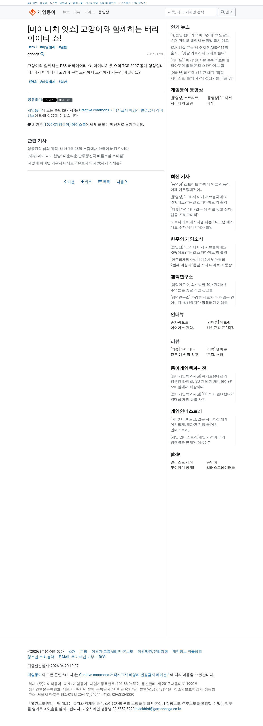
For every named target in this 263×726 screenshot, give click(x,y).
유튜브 (53, 3)
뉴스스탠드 (125, 3)
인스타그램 (91, 3)
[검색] (190, 12)
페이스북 (78, 3)
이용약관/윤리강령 (153, 651)
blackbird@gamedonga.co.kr (158, 709)
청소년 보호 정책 (41, 657)
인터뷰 (177, 314)
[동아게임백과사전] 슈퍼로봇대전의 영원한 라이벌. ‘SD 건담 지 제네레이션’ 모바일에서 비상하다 (201, 381)
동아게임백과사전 (188, 368)
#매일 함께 (47, 47)
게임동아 (35, 110)
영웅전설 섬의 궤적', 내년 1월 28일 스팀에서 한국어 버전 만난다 (78, 149)
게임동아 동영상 (187, 90)
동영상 (103, 12)
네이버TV (65, 3)
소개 (72, 651)
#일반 (63, 47)
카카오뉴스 (140, 3)
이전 (69, 182)
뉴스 (66, 12)
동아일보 (32, 3)
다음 (122, 182)
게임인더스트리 (186, 411)
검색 (227, 12)
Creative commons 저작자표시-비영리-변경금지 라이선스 (124, 675)
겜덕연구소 (182, 276)
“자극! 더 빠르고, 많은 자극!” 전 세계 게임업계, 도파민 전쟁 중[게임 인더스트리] (199, 424)
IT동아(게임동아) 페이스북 (65, 124)
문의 (83, 651)
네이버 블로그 (108, 3)
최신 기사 (180, 176)
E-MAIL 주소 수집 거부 (76, 657)
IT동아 (43, 3)
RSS (102, 657)
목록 (104, 182)
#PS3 (33, 47)
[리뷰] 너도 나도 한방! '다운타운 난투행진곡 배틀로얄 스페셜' (76, 156)
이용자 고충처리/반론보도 (113, 651)
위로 (86, 182)
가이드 (89, 12)
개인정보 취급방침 (187, 651)
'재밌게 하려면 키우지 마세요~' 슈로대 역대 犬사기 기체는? (74, 163)
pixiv (175, 454)
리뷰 (77, 12)
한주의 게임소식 (187, 239)
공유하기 (35, 99)
